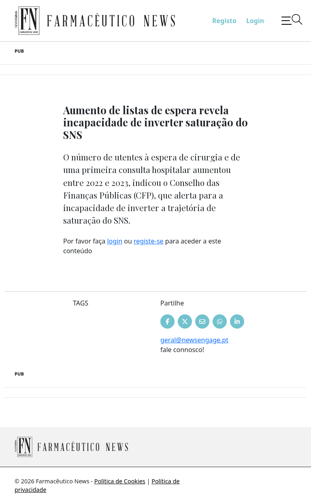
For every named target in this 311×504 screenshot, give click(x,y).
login (114, 241)
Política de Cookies (119, 481)
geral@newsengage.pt (194, 339)
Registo (224, 20)
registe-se (149, 241)
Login (255, 20)
